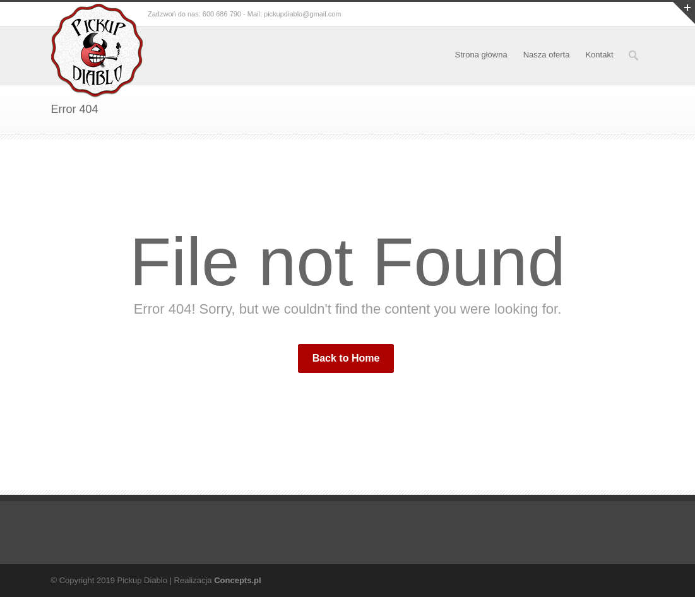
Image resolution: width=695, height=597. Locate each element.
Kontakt (599, 54)
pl (257, 580)
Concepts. (234, 580)
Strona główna (481, 54)
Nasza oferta (546, 54)
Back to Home (346, 358)
